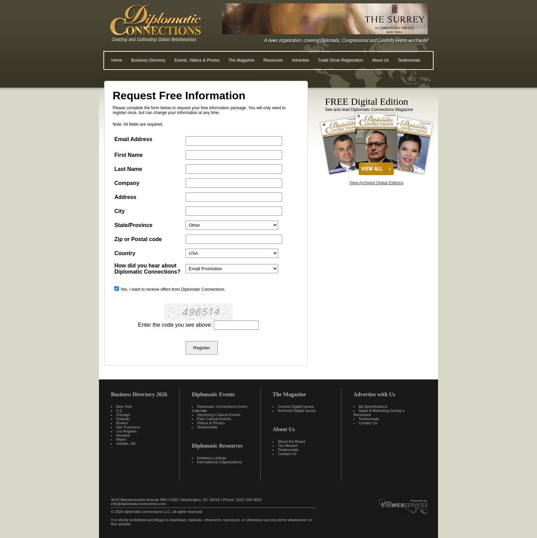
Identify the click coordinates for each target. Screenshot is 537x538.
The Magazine (241, 60)
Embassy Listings (211, 458)
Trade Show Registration (340, 60)
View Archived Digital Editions (376, 182)
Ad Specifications (373, 406)
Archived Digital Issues (297, 411)
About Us (380, 60)
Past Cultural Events (214, 419)
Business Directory (148, 60)
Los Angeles (126, 431)
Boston (122, 423)
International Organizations (219, 462)
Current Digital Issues (296, 406)
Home (116, 60)
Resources (273, 60)
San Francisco (128, 427)
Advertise (300, 60)
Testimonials (409, 60)
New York (124, 406)
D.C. (120, 411)
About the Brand (291, 441)
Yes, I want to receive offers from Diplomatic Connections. (172, 289)
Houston (123, 435)
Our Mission (288, 445)
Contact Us (287, 454)
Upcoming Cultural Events (218, 415)
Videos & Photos (211, 423)
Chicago (123, 415)
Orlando (122, 419)
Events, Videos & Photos (197, 60)
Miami (121, 439)
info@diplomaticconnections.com (138, 504)
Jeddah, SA (126, 443)
